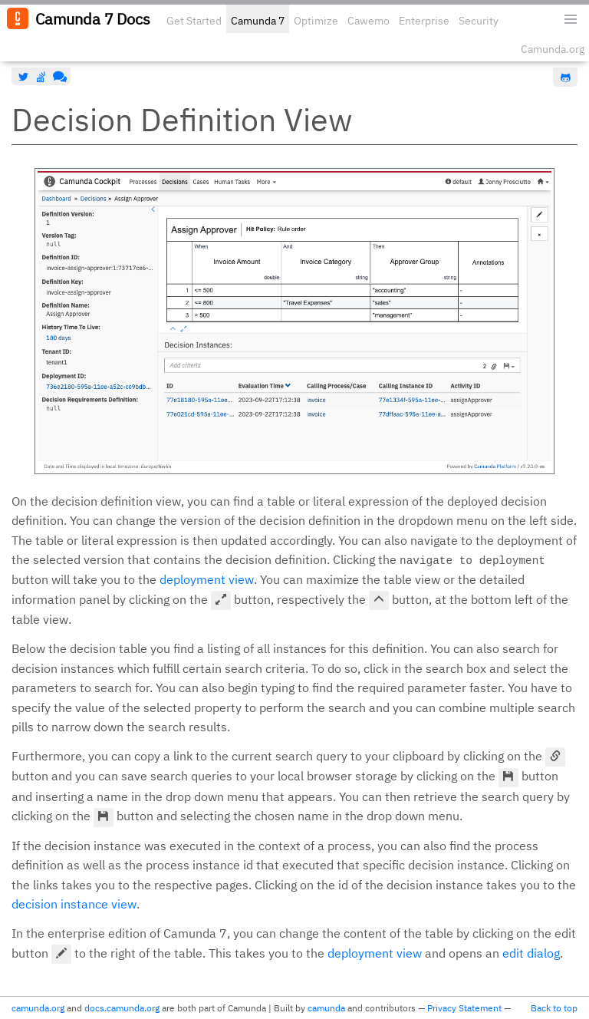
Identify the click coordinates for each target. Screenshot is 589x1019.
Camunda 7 (258, 21)
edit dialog (531, 953)
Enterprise (424, 21)
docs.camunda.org (122, 1008)
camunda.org (38, 1008)
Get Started (194, 21)
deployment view (207, 579)
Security (479, 21)
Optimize (316, 21)
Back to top (554, 1008)
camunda (326, 1008)
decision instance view (74, 904)
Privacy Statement (464, 1008)
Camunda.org (552, 49)
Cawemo (368, 21)
